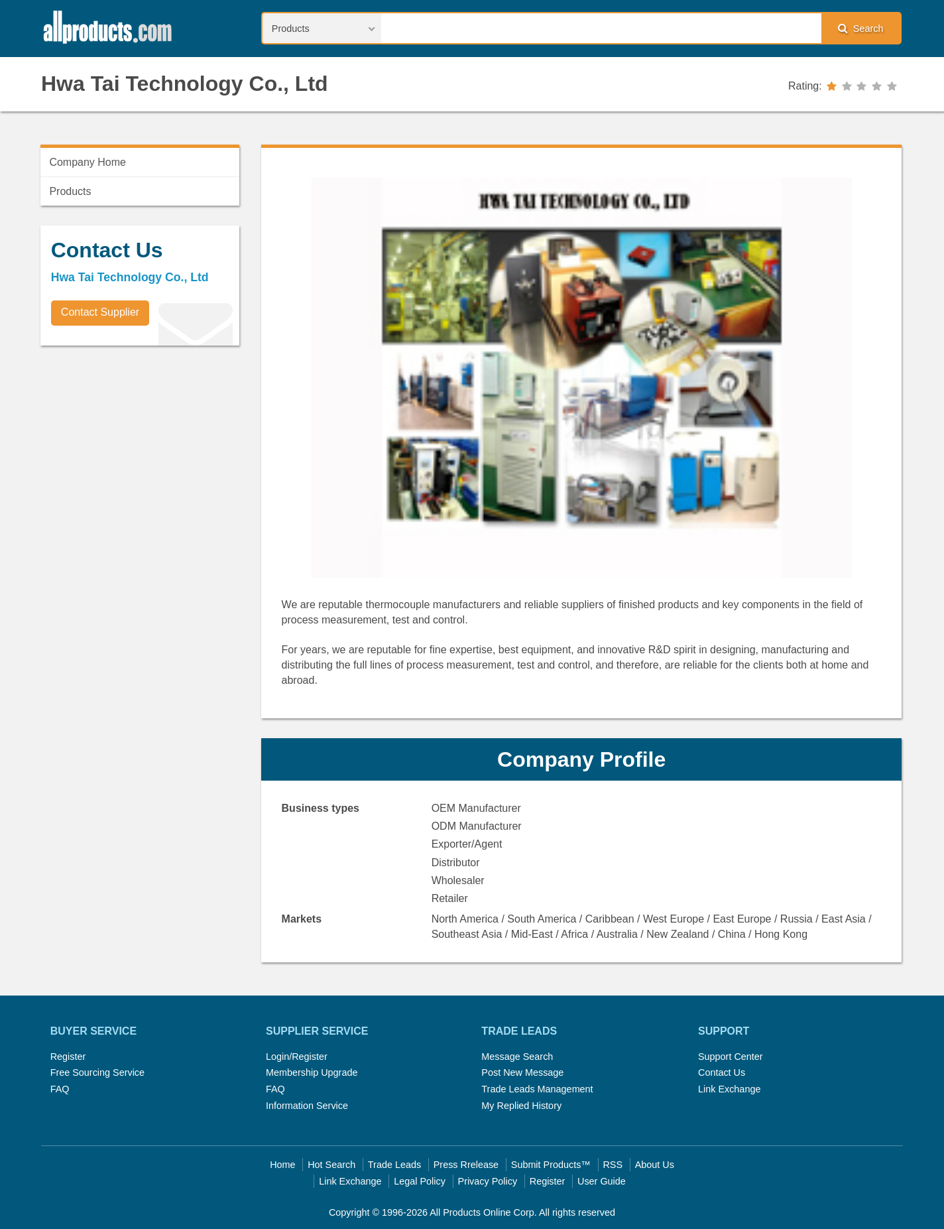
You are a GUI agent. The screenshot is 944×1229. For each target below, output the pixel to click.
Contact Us (721, 1072)
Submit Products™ (551, 1164)
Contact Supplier (100, 312)
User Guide (601, 1181)
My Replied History (521, 1105)
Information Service (307, 1105)
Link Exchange (729, 1089)
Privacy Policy (488, 1181)
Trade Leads (394, 1164)
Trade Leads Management (537, 1089)
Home (282, 1164)
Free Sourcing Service (97, 1072)
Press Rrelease (466, 1164)
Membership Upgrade (311, 1072)
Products (70, 191)
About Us (654, 1164)
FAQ (60, 1089)
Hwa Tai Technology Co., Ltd (184, 84)
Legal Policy (419, 1181)
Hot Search (331, 1164)
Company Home (87, 162)
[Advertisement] (139, 448)
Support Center (730, 1056)
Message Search (517, 1056)
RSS (612, 1164)
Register (68, 1056)
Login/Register (296, 1056)
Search (860, 28)
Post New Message (522, 1072)
